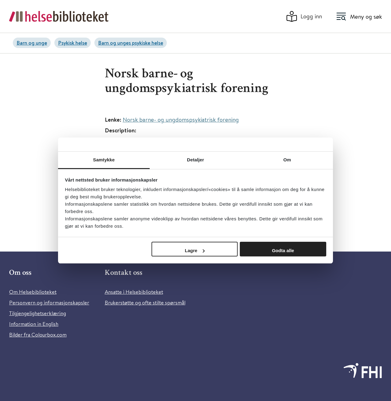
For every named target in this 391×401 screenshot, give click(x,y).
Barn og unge (31, 42)
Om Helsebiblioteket (33, 291)
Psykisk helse (72, 42)
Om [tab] (287, 159)
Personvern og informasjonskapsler (49, 302)
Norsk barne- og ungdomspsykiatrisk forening (181, 119)
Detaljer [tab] (195, 159)
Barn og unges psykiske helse (130, 42)
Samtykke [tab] (104, 159)
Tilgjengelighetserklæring (37, 313)
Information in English (33, 323)
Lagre (195, 250)
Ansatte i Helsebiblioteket (134, 291)
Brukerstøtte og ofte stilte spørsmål (145, 302)
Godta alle (283, 250)
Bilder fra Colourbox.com (38, 334)
